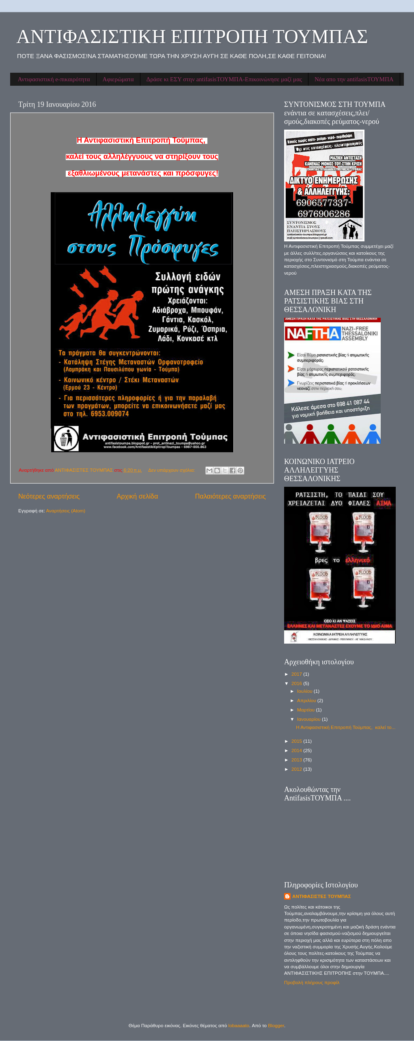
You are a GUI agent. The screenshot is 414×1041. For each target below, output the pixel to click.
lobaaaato (239, 1025)
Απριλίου (307, 700)
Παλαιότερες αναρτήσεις (230, 496)
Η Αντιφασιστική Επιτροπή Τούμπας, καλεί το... (345, 727)
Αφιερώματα (118, 79)
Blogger (276, 1025)
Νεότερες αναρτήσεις (49, 496)
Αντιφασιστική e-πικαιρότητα (54, 79)
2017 (297, 674)
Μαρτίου (306, 709)
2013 (297, 759)
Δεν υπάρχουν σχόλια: (172, 470)
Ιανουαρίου (309, 719)
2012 (297, 769)
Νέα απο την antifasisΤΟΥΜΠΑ (354, 79)
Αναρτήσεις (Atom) (66, 510)
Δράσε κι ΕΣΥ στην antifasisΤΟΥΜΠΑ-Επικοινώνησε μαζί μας (224, 79)
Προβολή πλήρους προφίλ (311, 982)
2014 (297, 750)
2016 (297, 683)
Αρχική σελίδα (137, 496)
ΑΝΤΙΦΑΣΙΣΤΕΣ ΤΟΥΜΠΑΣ (321, 896)
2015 (297, 741)
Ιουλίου (305, 691)
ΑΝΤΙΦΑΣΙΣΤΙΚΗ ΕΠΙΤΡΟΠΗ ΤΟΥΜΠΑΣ (192, 36)
